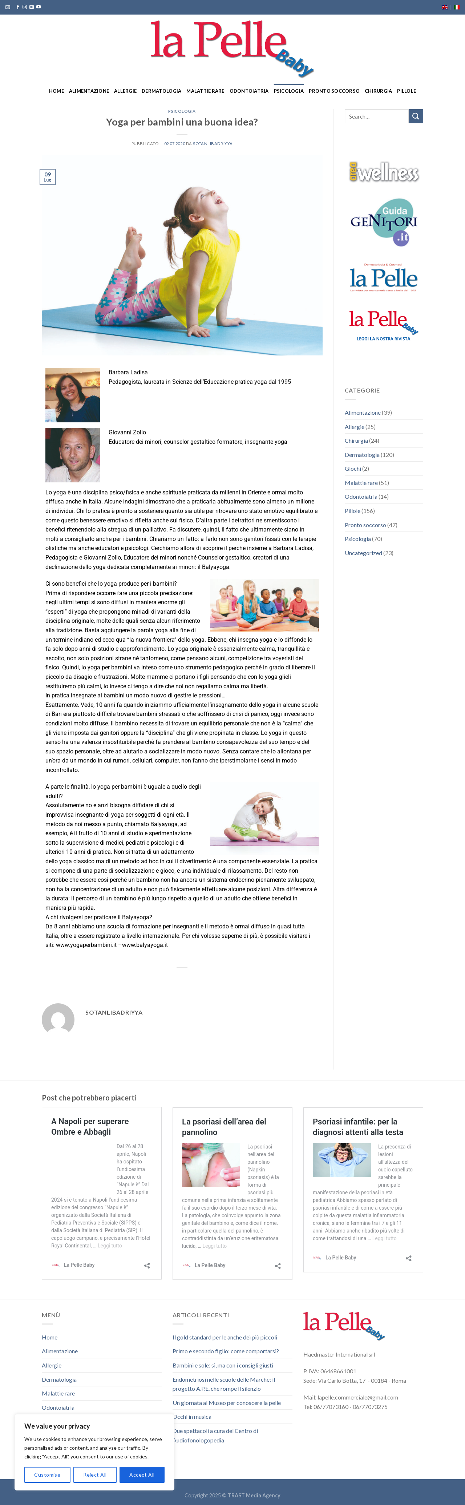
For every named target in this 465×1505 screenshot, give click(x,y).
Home (56, 91)
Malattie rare (205, 91)
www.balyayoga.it (145, 944)
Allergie (125, 91)
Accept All (141, 1475)
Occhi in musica (192, 1416)
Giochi (353, 468)
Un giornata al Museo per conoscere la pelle (227, 1402)
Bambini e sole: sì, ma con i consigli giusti (223, 1365)
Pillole (406, 91)
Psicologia (289, 91)
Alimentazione (89, 91)
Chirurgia (378, 91)
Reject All (94, 1475)
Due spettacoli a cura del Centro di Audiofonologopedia (215, 1435)
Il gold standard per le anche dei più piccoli (225, 1337)
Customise (47, 1475)
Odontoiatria (249, 91)
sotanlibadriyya (212, 143)
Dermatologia (161, 91)
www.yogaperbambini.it (86, 944)
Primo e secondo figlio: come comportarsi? (226, 1350)
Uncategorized (363, 552)
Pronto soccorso (334, 91)
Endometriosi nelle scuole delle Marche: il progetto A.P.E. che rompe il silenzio (224, 1384)
